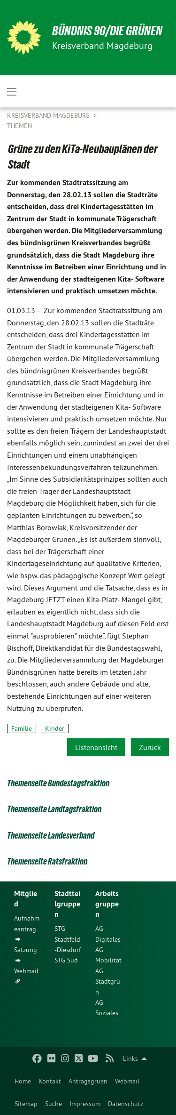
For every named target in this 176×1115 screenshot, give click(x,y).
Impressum (84, 1103)
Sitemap (26, 1103)
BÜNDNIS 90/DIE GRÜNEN (107, 31)
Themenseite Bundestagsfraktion (58, 783)
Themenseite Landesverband (50, 835)
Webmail (127, 1081)
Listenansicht (96, 747)
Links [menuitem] (130, 1058)
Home (23, 1081)
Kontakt (49, 1081)
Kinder (54, 728)
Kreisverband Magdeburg (49, 115)
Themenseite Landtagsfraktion (54, 809)
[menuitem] (23, 1081)
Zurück (150, 747)
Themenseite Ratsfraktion (47, 861)
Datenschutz (125, 1103)
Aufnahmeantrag (26, 923)
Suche (53, 1103)
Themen (19, 125)
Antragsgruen (88, 1081)
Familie (21, 728)
